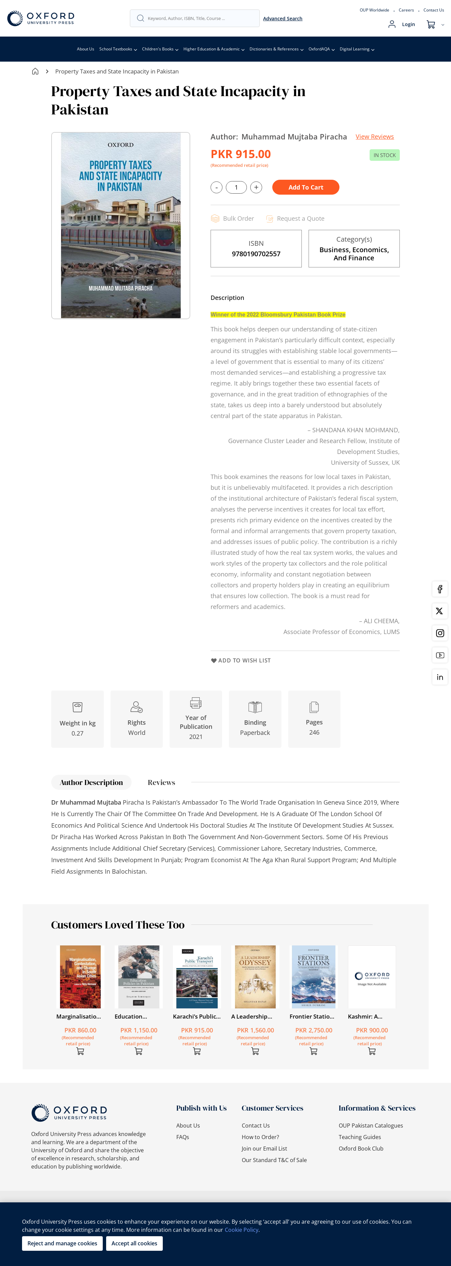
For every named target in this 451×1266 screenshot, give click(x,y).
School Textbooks (115, 49)
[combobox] (200, 18)
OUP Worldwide (374, 10)
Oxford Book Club (361, 1148)
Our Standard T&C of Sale (274, 1160)
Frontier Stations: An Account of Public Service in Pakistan (314, 1016)
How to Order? (260, 1137)
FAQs (182, 1137)
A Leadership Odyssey (249, 1016)
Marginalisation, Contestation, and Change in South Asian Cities (79, 1016)
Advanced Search (282, 18)
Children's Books (158, 49)
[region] (225, 1234)
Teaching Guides (360, 1137)
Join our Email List (264, 1148)
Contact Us (434, 10)
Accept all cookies (134, 1243)
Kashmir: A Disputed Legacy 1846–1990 (370, 1016)
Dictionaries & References (274, 49)
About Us (85, 49)
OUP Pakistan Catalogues (371, 1125)
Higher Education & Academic (211, 49)
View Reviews (375, 136)
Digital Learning (355, 49)
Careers (406, 10)
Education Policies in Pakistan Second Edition (137, 1016)
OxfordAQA (319, 49)
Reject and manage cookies (62, 1243)
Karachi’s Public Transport (194, 1016)
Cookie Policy (241, 1230)
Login (408, 24)
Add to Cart (306, 187)
